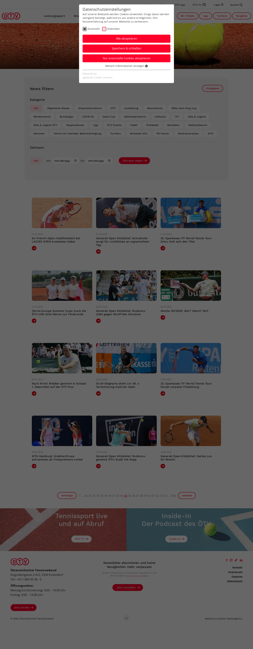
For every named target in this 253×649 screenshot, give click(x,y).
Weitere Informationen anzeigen (126, 66)
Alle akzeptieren (126, 38)
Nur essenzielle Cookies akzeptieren (126, 58)
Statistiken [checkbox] (113, 28)
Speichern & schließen (126, 48)
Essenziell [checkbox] (94, 28)
